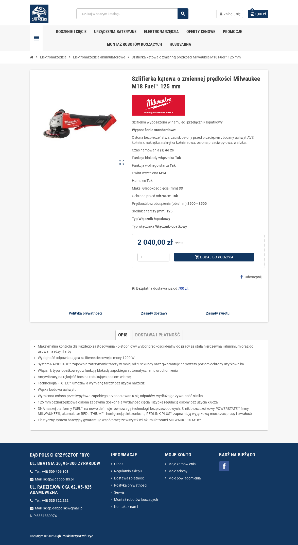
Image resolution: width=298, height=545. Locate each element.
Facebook (224, 466)
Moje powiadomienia (184, 478)
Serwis (119, 492)
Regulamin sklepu (128, 471)
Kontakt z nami (126, 507)
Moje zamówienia (182, 464)
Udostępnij (250, 277)
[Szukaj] (132, 13)
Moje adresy (177, 471)
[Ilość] (153, 257)
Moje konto (178, 454)
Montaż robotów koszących (136, 499)
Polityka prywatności (130, 485)
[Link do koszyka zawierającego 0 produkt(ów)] (258, 14)
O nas (118, 464)
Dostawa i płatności (129, 478)
